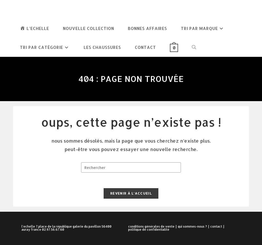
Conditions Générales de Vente (151, 226)
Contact (216, 226)
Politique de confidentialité (148, 229)
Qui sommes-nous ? (192, 226)
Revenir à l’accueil (131, 193)
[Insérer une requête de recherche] (131, 167)
